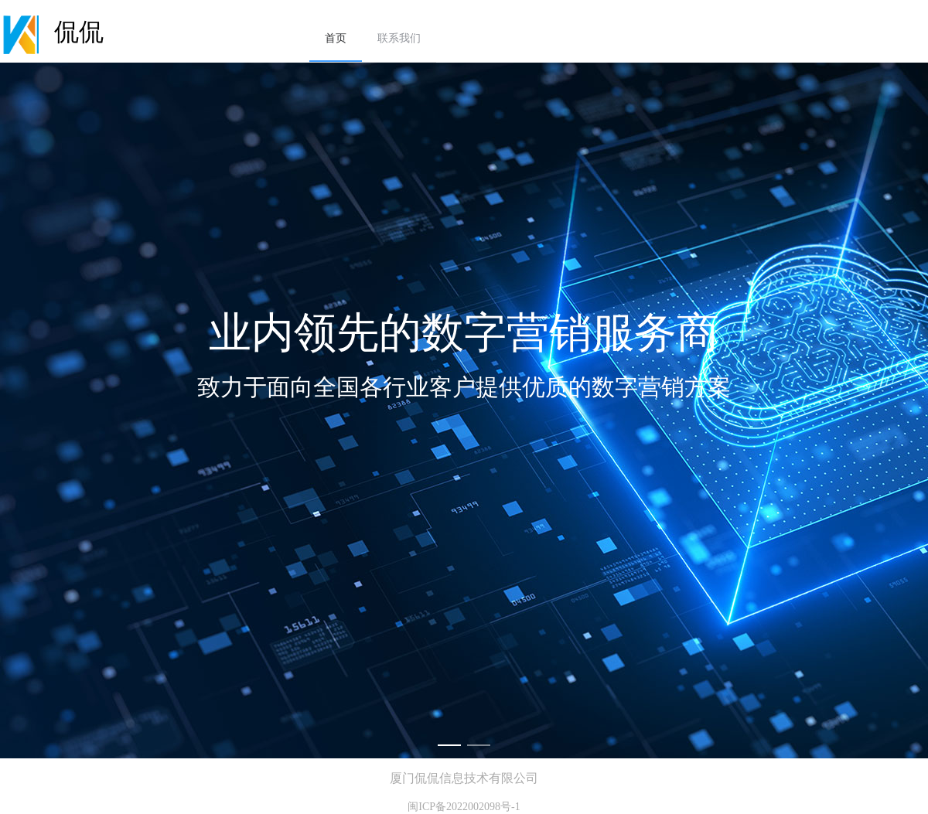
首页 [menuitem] (335, 38)
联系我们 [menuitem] (399, 38)
